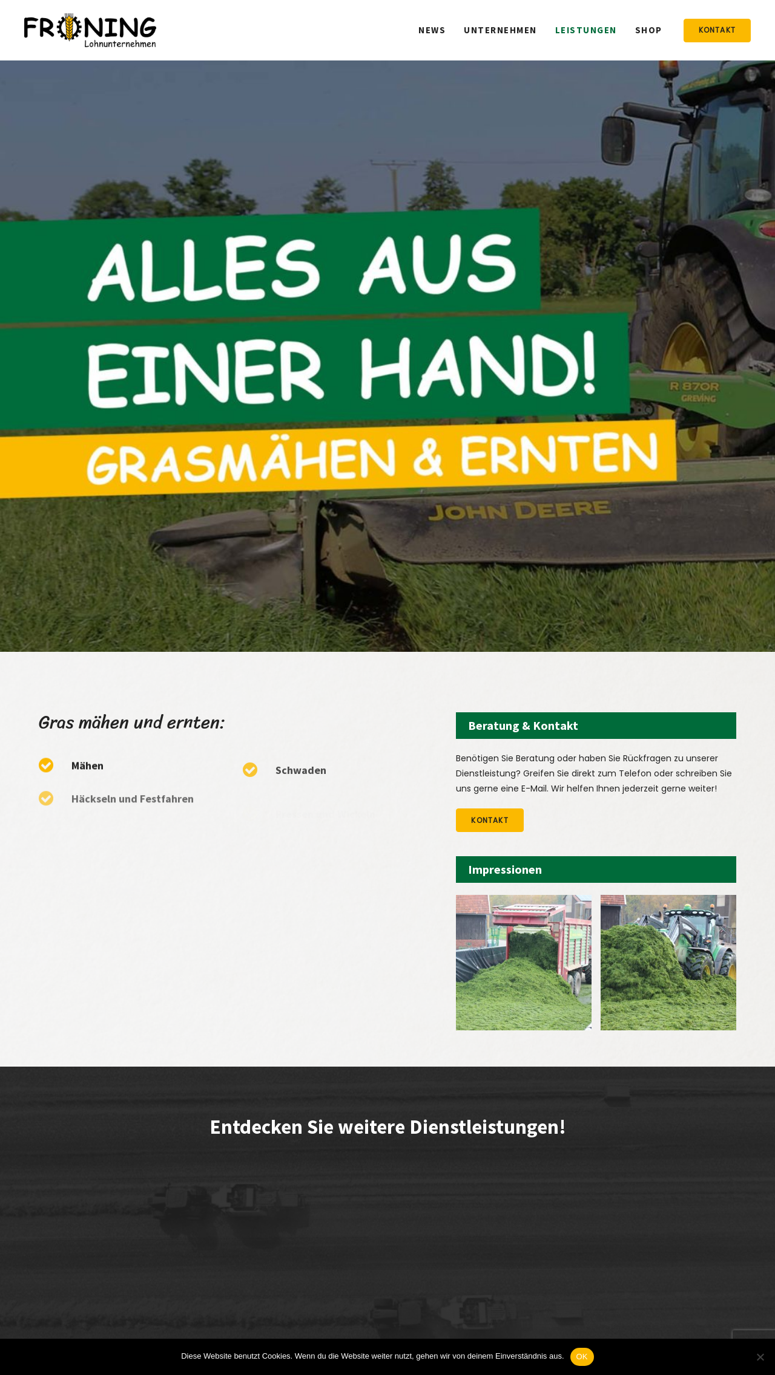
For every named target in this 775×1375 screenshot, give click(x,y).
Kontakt (717, 30)
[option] (524, 962)
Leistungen (586, 30)
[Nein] (760, 1357)
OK (582, 1356)
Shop (648, 30)
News (432, 30)
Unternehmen (500, 30)
